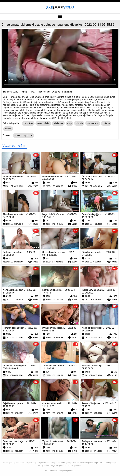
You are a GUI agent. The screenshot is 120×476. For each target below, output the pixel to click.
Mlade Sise (58, 123)
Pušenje (106, 123)
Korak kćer (28, 123)
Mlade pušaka (43, 123)
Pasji (69, 123)
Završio (8, 129)
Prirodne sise (92, 123)
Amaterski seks (51, 471)
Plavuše (79, 123)
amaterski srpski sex (23, 135)
